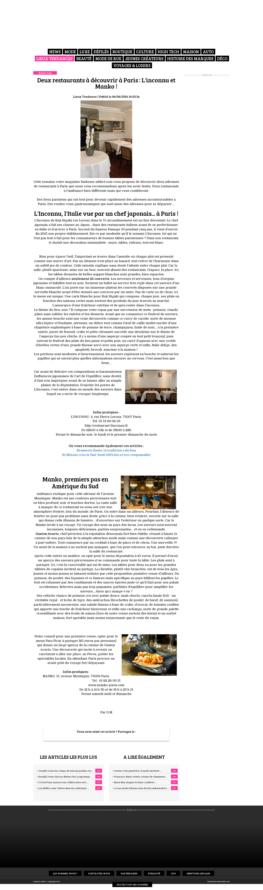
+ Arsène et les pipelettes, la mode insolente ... (136, 771)
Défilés (101, 51)
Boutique (122, 51)
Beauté (84, 58)
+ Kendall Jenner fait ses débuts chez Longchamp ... (64, 777)
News (55, 51)
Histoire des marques (190, 58)
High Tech (168, 51)
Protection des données (132, 884)
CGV (173, 873)
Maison (191, 51)
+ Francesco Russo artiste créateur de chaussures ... (139, 777)
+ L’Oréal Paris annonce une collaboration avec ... (63, 782)
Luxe (85, 51)
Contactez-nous (99, 873)
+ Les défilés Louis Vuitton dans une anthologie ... (63, 788)
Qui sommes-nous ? (65, 873)
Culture (145, 51)
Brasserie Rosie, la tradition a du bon (106, 450)
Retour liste (45, 72)
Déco (222, 58)
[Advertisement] (207, 128)
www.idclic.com (223, 881)
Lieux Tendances (54, 58)
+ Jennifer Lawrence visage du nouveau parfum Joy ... (65, 771)
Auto (208, 51)
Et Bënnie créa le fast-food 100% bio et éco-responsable (106, 455)
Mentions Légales (198, 873)
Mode (70, 51)
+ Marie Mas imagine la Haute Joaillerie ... (134, 782)
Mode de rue (108, 58)
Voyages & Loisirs (131, 65)
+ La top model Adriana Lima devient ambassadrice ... (140, 788)
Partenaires (129, 873)
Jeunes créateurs (144, 58)
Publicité (154, 873)
